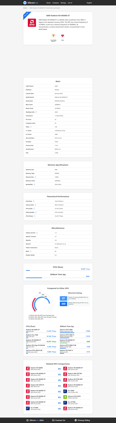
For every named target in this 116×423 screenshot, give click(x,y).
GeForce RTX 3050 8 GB (34, 350)
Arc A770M (71, 402)
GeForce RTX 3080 (66, 330)
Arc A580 (71, 391)
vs (59, 368)
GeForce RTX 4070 (74, 396)
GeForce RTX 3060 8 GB (68, 345)
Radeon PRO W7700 (75, 373)
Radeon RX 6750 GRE (75, 379)
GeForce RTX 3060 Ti (67, 335)
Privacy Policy (84, 420)
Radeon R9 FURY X (66, 350)
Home (48, 3)
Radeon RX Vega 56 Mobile (35, 345)
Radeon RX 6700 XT (37, 385)
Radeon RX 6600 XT (33, 330)
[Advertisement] (58, 61)
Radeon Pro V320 (32, 335)
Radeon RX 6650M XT (33, 340)
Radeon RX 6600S (37, 368)
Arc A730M (34, 408)
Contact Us (60, 420)
